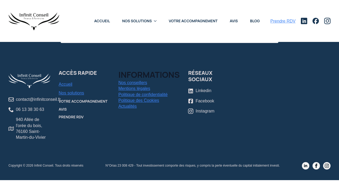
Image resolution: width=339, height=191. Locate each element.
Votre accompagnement (193, 20)
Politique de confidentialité (143, 94)
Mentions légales (134, 88)
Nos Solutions (137, 20)
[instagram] (327, 166)
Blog (255, 20)
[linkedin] (305, 166)
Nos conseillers (132, 82)
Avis (234, 20)
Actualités (127, 106)
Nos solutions (71, 93)
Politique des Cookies (138, 100)
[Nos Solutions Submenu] (157, 20)
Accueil (102, 20)
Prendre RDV (71, 116)
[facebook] (316, 166)
